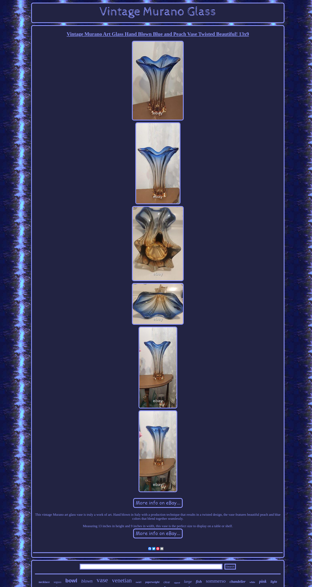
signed (177, 582)
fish (199, 581)
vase (102, 580)
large (188, 581)
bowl (71, 581)
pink (263, 581)
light (273, 582)
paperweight (152, 582)
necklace (44, 582)
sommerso (216, 581)
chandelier (238, 582)
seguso (57, 582)
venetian (122, 580)
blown (87, 581)
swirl (138, 582)
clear (166, 582)
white (252, 582)
